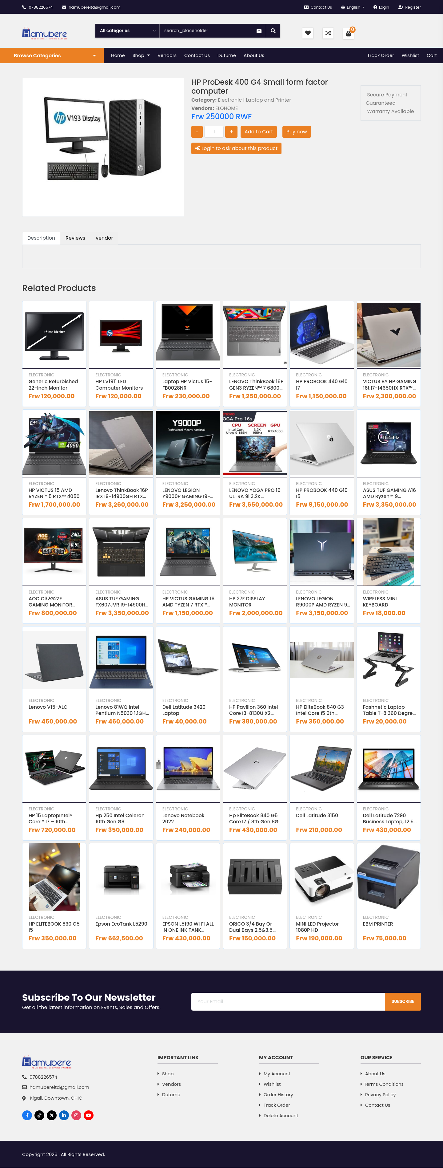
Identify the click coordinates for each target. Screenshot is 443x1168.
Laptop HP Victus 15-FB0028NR (187, 385)
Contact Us (315, 7)
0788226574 (37, 7)
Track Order (380, 55)
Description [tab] (41, 237)
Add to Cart (259, 131)
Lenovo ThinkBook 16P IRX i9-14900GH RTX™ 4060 (122, 493)
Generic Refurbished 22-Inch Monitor (54, 385)
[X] (52, 1116)
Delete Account (279, 1116)
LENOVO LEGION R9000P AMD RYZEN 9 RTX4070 (322, 602)
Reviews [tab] (75, 237)
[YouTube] (89, 1116)
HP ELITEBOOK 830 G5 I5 (54, 928)
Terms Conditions (382, 1085)
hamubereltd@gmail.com (91, 7)
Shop (141, 55)
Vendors (167, 55)
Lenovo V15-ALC (48, 707)
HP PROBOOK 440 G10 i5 (322, 493)
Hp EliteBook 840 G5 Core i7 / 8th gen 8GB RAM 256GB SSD (255, 819)
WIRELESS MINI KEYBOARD (380, 602)
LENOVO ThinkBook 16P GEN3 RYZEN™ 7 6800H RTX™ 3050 (252, 385)
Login (380, 7)
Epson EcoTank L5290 (121, 925)
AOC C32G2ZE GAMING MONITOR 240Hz (51, 602)
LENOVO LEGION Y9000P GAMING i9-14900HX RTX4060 (186, 493)
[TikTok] (39, 1116)
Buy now (296, 131)
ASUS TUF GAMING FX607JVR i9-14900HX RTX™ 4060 (122, 602)
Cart (432, 55)
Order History (276, 1095)
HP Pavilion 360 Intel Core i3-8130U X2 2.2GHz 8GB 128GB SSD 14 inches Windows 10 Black (256, 710)
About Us (254, 55)
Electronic (41, 375)
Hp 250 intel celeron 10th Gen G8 (120, 819)
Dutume (227, 55)
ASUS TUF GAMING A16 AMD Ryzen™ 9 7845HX (390, 493)
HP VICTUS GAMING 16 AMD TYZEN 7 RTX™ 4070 (188, 602)
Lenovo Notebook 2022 (183, 819)
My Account (275, 1074)
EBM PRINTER (378, 925)
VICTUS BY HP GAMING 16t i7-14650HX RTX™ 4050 (390, 385)
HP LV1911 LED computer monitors (119, 385)
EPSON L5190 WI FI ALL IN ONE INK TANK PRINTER (188, 928)
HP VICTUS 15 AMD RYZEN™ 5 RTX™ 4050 (54, 493)
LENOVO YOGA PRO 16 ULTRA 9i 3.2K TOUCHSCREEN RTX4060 (255, 493)
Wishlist (410, 55)
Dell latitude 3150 (317, 816)
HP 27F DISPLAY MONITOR (247, 602)
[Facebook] (27, 1116)
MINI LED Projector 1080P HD (317, 928)
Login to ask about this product (236, 148)
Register (409, 7)
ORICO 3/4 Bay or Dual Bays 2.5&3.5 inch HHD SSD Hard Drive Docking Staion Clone (254, 928)
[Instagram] (76, 1116)
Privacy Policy (378, 1095)
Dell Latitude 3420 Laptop (184, 710)
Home (118, 55)
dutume (169, 1095)
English (349, 7)
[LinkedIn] (64, 1116)
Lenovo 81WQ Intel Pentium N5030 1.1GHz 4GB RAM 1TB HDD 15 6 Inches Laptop (122, 710)
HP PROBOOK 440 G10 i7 (322, 385)
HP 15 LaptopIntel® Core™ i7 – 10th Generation (51, 819)
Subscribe (401, 1003)
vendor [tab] (104, 237)
